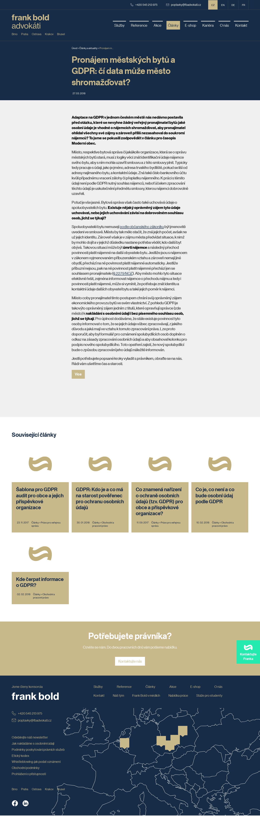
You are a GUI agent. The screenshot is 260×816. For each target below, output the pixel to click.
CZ (213, 4)
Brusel (61, 34)
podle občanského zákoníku (142, 226)
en (223, 4)
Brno (15, 34)
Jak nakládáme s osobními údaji (33, 744)
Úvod (74, 48)
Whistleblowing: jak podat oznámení (36, 762)
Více (78, 374)
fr (243, 4)
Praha (24, 34)
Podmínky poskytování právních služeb (38, 750)
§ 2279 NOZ (123, 273)
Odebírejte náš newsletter (30, 738)
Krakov (49, 34)
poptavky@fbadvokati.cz (183, 4)
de (233, 4)
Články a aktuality (88, 48)
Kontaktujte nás (130, 662)
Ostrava (36, 34)
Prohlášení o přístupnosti (29, 774)
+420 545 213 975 (143, 4)
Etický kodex (20, 756)
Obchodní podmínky (26, 768)
